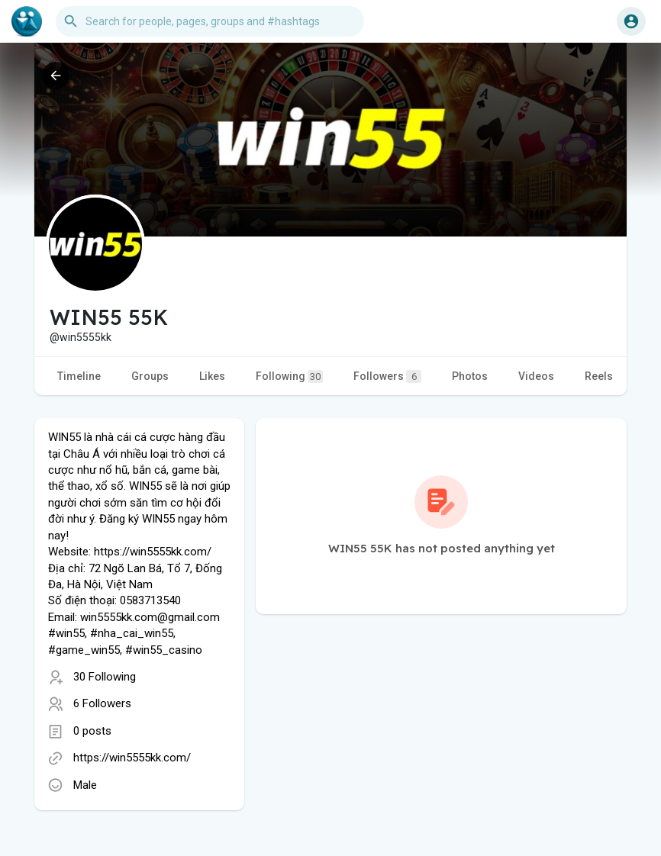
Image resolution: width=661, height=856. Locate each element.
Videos (536, 376)
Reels (599, 376)
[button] (210, 21)
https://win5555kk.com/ (132, 757)
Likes (212, 376)
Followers (387, 376)
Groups (150, 376)
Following (289, 376)
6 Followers (102, 703)
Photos (470, 376)
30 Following (104, 677)
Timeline (79, 376)
